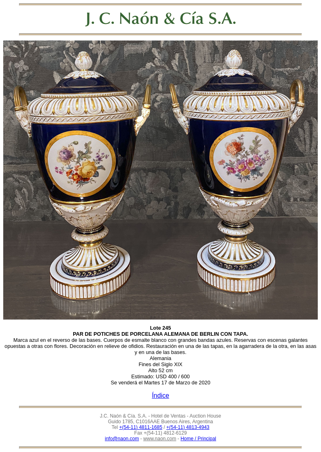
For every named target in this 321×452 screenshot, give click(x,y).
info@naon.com (122, 438)
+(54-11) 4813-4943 (187, 427)
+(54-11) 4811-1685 (140, 427)
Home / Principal (198, 438)
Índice (160, 395)
